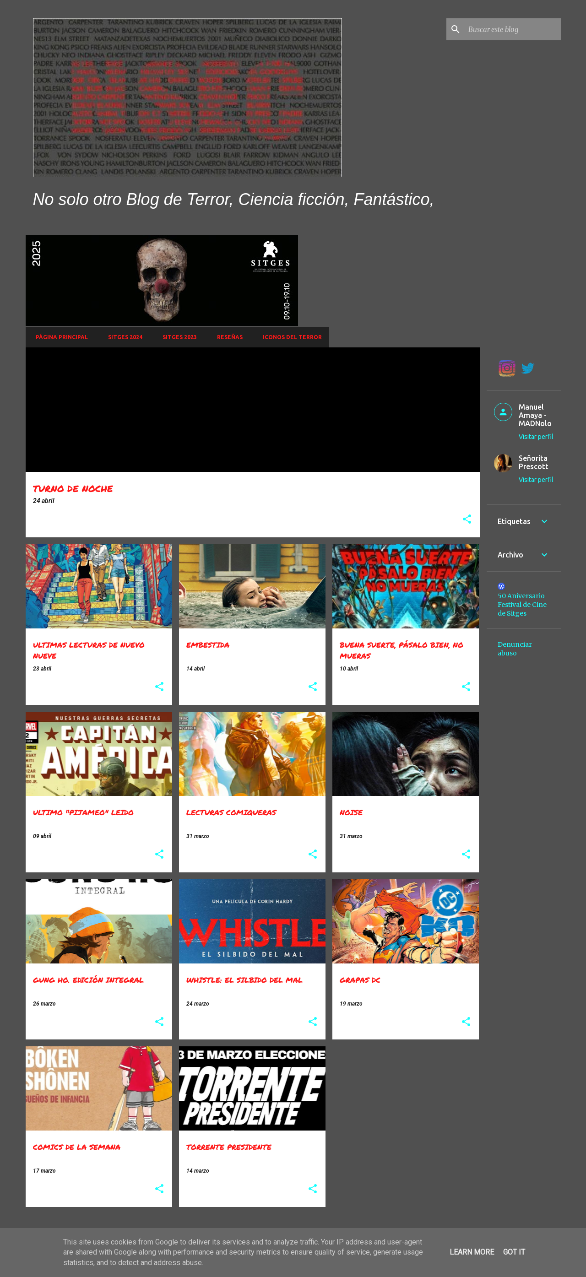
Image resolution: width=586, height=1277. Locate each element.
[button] (466, 520)
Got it (514, 1252)
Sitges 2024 (122, 337)
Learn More (472, 1252)
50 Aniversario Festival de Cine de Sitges (522, 604)
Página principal (59, 337)
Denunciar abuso (515, 648)
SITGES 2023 (177, 337)
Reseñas (227, 337)
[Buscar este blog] (513, 29)
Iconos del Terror (289, 337)
